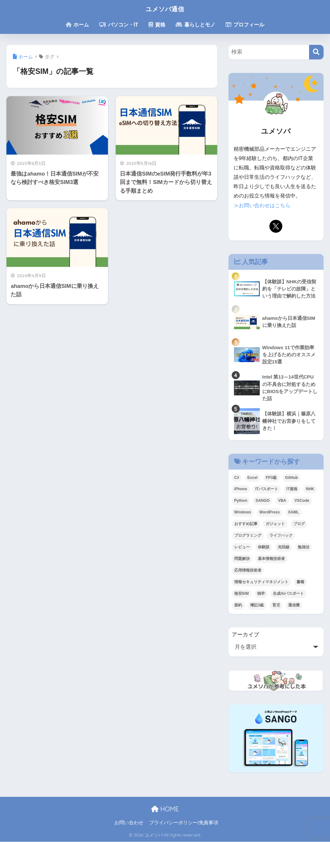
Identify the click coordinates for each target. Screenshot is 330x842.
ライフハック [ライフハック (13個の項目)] (281, 535)
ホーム (77, 24)
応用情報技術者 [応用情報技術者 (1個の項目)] (247, 570)
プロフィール (245, 24)
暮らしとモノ (195, 24)
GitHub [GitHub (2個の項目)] (291, 478)
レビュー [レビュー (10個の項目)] (242, 547)
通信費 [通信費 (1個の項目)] (294, 605)
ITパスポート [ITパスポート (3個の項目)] (266, 489)
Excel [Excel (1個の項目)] (252, 478)
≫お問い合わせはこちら (262, 205)
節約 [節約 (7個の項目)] (238, 605)
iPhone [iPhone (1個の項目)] (240, 489)
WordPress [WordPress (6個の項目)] (269, 512)
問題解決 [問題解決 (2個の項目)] (242, 559)
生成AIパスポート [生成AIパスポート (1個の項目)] (288, 594)
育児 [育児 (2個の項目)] (276, 605)
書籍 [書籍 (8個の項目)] (300, 582)
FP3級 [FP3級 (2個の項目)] (271, 478)
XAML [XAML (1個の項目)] (293, 512)
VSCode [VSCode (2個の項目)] (302, 501)
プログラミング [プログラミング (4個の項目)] (247, 535)
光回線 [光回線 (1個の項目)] (283, 547)
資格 (157, 24)
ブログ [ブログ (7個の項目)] (299, 524)
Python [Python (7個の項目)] (241, 501)
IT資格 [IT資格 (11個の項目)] (292, 489)
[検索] (316, 52)
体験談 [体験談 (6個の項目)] (263, 547)
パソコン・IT (118, 24)
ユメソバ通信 (165, 8)
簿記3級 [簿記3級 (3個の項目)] (257, 605)
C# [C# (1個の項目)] (236, 478)
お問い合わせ (128, 823)
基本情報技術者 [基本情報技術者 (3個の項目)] (271, 559)
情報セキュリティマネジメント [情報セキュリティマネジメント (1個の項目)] (261, 582)
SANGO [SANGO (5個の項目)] (263, 501)
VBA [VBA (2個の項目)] (282, 501)
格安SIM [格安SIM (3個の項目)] (241, 594)
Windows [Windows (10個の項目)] (242, 512)
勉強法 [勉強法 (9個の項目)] (303, 547)
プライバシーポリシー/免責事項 (183, 823)
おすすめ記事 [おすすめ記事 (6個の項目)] (245, 524)
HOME (165, 809)
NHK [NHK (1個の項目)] (310, 489)
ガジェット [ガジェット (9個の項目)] (275, 524)
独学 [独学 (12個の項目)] (261, 594)
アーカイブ (245, 635)
